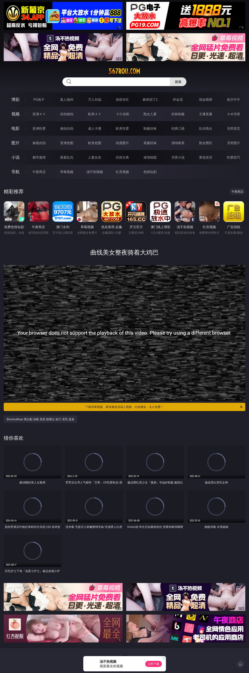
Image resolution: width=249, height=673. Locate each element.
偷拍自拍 (66, 128)
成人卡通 (94, 128)
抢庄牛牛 (233, 99)
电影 (15, 128)
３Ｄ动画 (122, 114)
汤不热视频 (94, 171)
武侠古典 (122, 157)
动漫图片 (122, 143)
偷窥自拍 (39, 143)
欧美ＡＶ (94, 114)
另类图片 (233, 143)
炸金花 (178, 99)
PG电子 (38, 99)
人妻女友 (94, 157)
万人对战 (94, 99)
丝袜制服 (178, 114)
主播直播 (205, 114)
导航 (15, 171)
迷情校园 (150, 157)
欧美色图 (94, 143)
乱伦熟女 (205, 128)
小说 (15, 157)
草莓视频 (66, 171)
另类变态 (233, 128)
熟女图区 (205, 143)
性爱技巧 (233, 157)
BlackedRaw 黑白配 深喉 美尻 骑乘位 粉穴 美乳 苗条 (40, 419)
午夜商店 (39, 171)
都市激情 (39, 157)
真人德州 (66, 99)
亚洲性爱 (39, 128)
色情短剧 (150, 171)
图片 (15, 143)
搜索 (178, 81)
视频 (15, 114)
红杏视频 (122, 171)
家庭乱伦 (66, 157)
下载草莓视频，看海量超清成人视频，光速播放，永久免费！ (164, 406)
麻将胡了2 (150, 99)
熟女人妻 (150, 114)
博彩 (15, 99)
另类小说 (178, 157)
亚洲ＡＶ (39, 114)
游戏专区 (122, 99)
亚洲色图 (66, 143)
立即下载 (153, 664)
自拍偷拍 (66, 114)
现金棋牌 (205, 99)
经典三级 (178, 128)
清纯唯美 (178, 143)
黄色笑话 (205, 157)
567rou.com (124, 71)
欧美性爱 (122, 128)
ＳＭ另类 (233, 114)
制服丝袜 (150, 128)
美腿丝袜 (150, 143)
